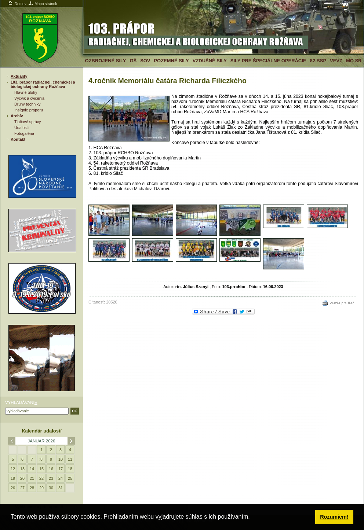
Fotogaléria (24, 133)
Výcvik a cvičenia (29, 98)
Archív (17, 116)
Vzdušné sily (210, 60)
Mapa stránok (42, 4)
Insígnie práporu (28, 110)
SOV (145, 60)
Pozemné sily (171, 60)
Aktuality (19, 76)
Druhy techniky (27, 104)
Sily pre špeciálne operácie (268, 60)
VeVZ (336, 60)
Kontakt (18, 139)
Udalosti (21, 127)
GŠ (133, 60)
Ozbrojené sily (105, 60)
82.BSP (318, 60)
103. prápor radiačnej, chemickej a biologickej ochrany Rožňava (43, 84)
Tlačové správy (27, 121)
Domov (16, 4)
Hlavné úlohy (25, 92)
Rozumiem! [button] (334, 517)
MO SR (353, 60)
